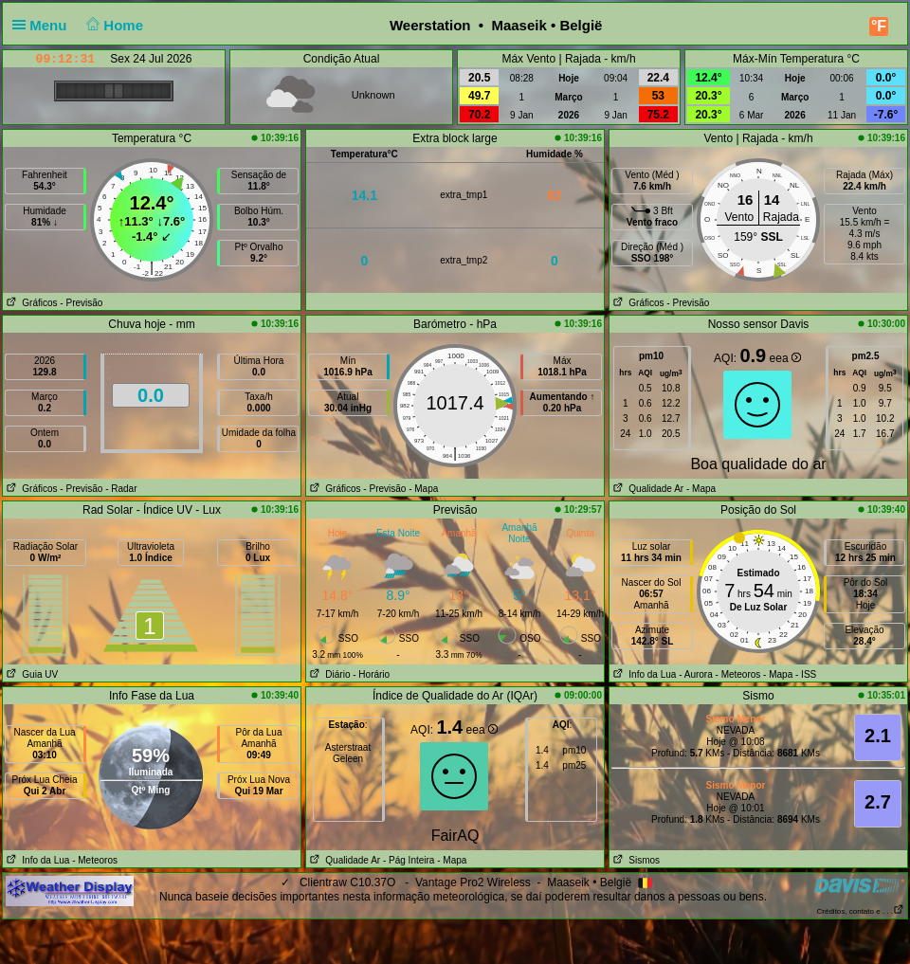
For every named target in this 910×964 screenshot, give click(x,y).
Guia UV (30, 674)
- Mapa (423, 488)
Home (113, 25)
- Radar (120, 488)
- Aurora (696, 674)
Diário (328, 674)
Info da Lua (643, 674)
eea (785, 358)
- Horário (371, 674)
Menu (43, 25)
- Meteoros (738, 674)
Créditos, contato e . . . (860, 911)
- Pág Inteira (408, 860)
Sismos (635, 860)
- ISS (805, 674)
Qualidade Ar (646, 488)
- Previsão (81, 303)
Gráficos (30, 303)
